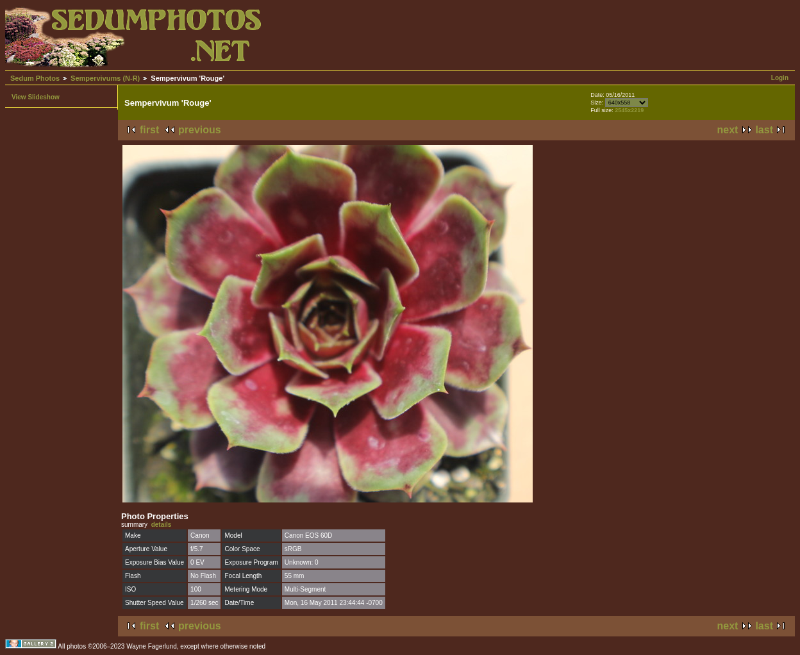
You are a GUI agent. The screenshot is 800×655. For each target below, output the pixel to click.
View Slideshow (36, 97)
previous (199, 129)
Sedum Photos (35, 78)
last (764, 129)
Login (779, 77)
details (161, 524)
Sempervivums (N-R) (105, 78)
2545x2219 (629, 110)
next (727, 129)
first (149, 129)
